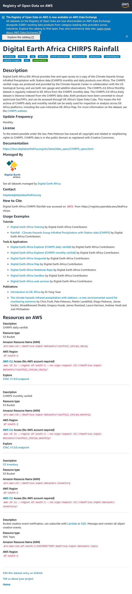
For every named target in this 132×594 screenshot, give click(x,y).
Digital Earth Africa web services (30, 281)
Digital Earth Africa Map (25, 264)
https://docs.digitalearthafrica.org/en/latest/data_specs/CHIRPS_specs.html (48, 148)
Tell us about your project (18, 578)
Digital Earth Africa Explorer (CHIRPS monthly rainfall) (43, 252)
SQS (83, 523)
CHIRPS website (17, 110)
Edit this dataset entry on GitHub (22, 573)
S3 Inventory (10, 464)
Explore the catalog (20, 37)
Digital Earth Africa (49, 183)
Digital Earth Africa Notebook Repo (32, 269)
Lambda (72, 523)
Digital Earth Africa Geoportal (28, 258)
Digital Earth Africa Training (27, 226)
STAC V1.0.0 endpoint (16, 378)
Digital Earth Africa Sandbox (28, 275)
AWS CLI (8, 361)
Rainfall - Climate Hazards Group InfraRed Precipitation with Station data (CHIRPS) (60, 232)
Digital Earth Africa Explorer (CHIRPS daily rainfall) (41, 246)
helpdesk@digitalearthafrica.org (22, 195)
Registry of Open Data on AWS (28, 5)
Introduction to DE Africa (25, 291)
